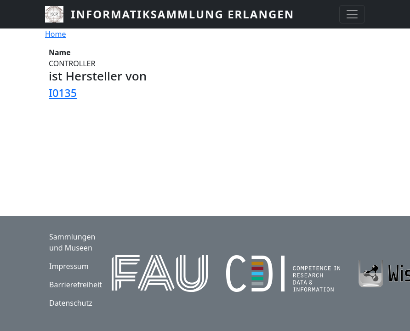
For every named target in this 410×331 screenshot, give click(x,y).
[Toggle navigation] (352, 14)
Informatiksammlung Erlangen (182, 14)
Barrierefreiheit (75, 285)
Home (55, 34)
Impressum (69, 266)
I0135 (63, 93)
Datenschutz (70, 303)
